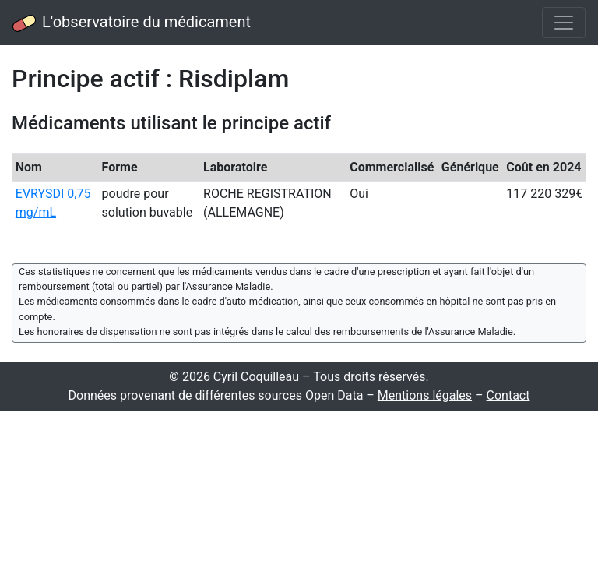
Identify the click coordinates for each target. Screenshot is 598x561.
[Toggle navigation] (564, 22)
